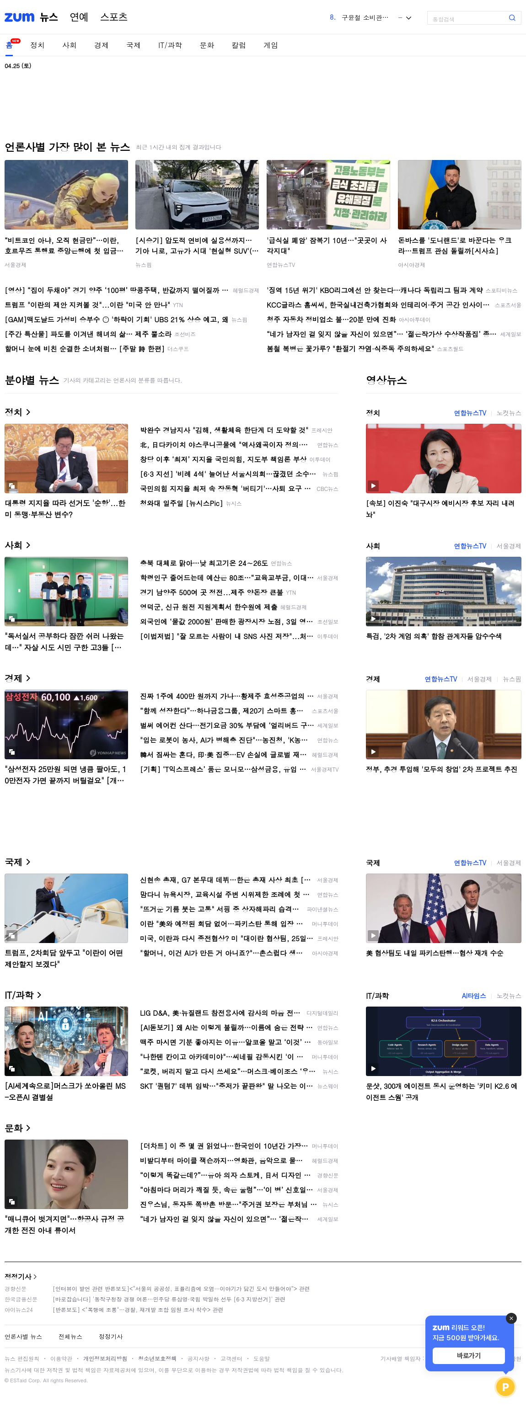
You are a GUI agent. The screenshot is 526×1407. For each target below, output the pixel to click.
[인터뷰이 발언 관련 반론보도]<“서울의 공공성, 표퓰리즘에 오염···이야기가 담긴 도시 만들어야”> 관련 (181, 1288)
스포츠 (114, 17)
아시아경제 (411, 264)
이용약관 (61, 1358)
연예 (79, 17)
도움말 (261, 1358)
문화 (206, 45)
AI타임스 (474, 995)
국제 (133, 45)
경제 (101, 45)
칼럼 (238, 45)
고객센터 (231, 1358)
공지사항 (198, 1358)
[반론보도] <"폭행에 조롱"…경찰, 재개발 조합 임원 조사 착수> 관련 (138, 1309)
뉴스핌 (143, 264)
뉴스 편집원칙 (22, 1358)
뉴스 (49, 17)
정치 (37, 45)
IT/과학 (170, 45)
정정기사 (18, 1276)
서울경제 (16, 264)
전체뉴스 (70, 1336)
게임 (270, 45)
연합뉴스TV (281, 264)
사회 (69, 45)
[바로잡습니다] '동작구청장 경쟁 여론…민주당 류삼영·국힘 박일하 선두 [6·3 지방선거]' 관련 (169, 1299)
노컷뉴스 (509, 412)
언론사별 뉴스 (23, 1336)
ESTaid (18, 1380)
